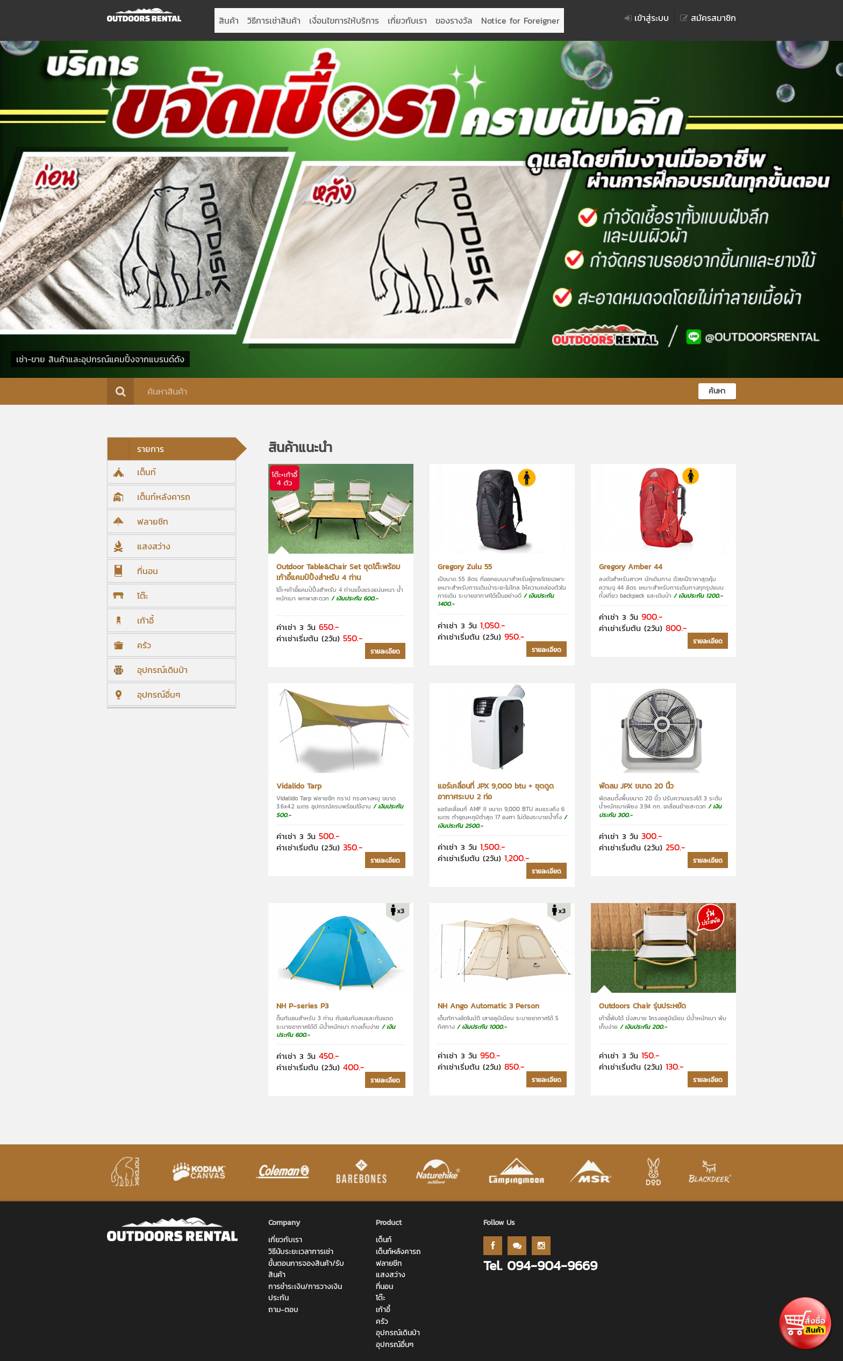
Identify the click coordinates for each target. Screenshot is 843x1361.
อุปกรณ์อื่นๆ (144, 689)
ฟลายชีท (138, 516)
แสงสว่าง (139, 540)
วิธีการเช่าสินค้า (274, 17)
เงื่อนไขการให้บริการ (344, 17)
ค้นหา (717, 385)
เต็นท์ (132, 466)
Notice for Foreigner (520, 17)
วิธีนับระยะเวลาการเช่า (300, 1246)
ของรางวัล (454, 17)
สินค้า (229, 17)
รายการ (136, 443)
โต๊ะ (128, 590)
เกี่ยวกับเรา (407, 17)
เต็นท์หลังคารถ (149, 491)
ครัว (129, 639)
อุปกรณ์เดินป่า (148, 664)
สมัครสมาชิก (708, 17)
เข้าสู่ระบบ (647, 17)
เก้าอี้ (131, 615)
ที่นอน (133, 565)
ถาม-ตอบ (283, 1304)
